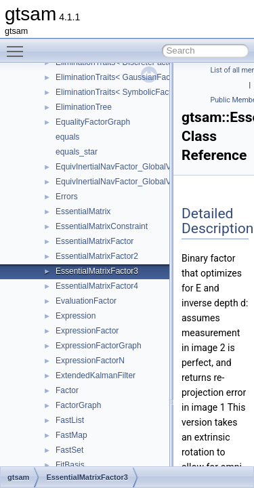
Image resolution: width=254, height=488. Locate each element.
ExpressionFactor (87, 331)
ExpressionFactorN (90, 360)
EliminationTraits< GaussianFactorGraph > (132, 77)
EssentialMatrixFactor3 (97, 271)
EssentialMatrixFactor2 (97, 256)
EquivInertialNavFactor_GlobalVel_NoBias (132, 181)
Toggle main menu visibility (18, 45)
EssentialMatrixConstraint (102, 226)
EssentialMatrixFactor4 (97, 286)
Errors (67, 196)
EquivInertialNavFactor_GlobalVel (116, 166)
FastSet (69, 450)
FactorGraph (78, 405)
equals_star (77, 152)
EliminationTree (84, 107)
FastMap (71, 435)
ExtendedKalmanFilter (95, 375)
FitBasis (70, 465)
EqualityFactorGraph (93, 122)
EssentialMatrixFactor (94, 241)
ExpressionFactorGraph (99, 345)
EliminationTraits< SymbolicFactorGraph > (132, 92)
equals (67, 137)
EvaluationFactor (86, 301)
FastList (70, 420)
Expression (76, 316)
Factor (67, 390)
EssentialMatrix (83, 211)
